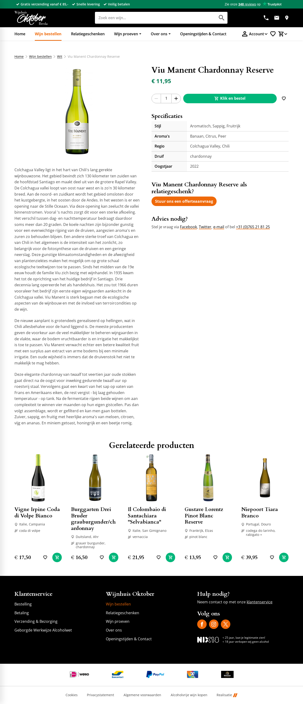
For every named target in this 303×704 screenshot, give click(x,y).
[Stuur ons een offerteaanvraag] (184, 201)
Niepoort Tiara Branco (259, 512)
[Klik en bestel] (230, 98)
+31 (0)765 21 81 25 (253, 226)
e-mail (218, 226)
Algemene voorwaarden (142, 695)
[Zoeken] (150, 18)
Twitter (205, 226)
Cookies (72, 695)
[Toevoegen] (284, 98)
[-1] (156, 98)
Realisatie (227, 695)
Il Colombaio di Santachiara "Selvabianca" (147, 515)
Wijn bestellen (40, 56)
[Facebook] (202, 624)
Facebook (188, 226)
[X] (225, 624)
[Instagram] (213, 624)
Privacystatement (100, 695)
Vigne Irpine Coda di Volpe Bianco (37, 512)
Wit (59, 56)
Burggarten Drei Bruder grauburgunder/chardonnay (93, 519)
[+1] (176, 98)
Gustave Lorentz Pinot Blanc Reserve (204, 515)
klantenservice (259, 602)
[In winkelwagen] (57, 557)
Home (19, 56)
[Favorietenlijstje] (273, 34)
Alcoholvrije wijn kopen (189, 695)
